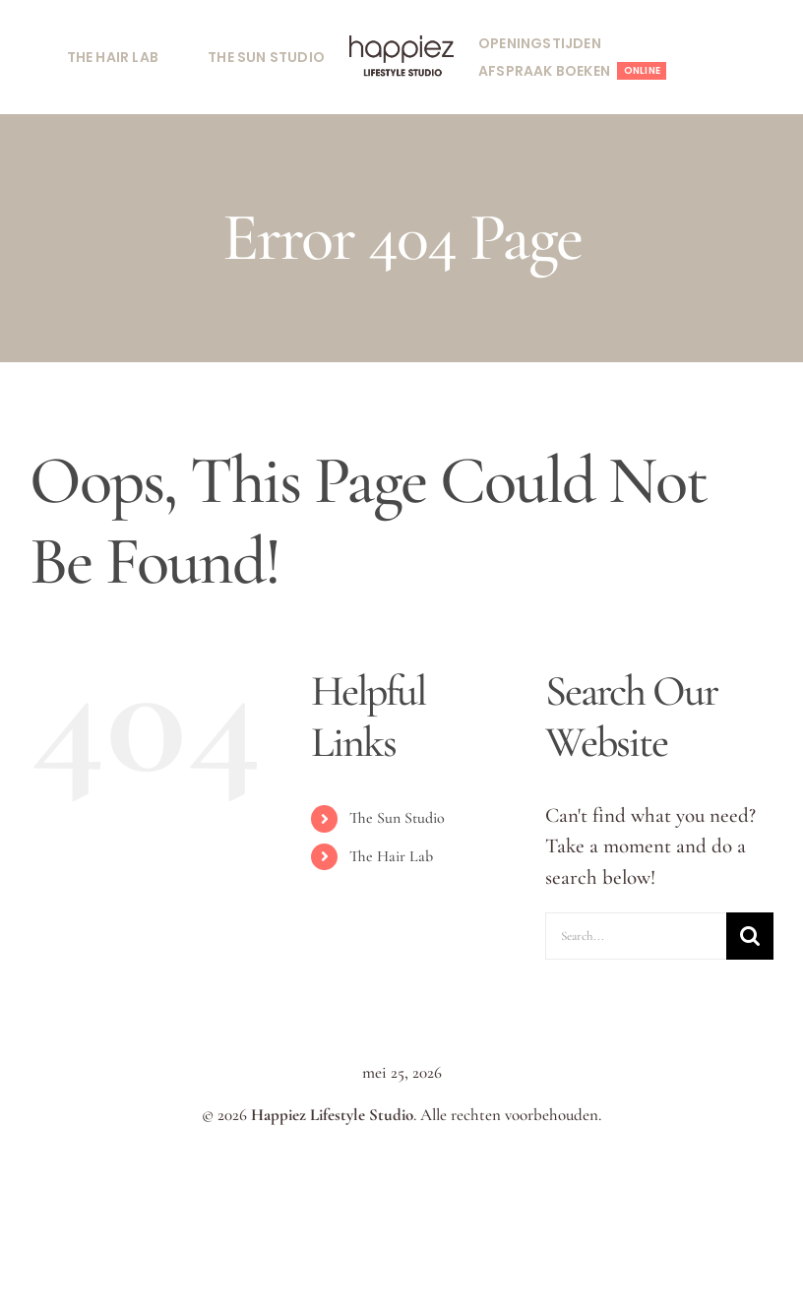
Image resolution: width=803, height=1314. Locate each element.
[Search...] (635, 936)
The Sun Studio (397, 818)
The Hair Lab (391, 856)
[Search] (749, 936)
